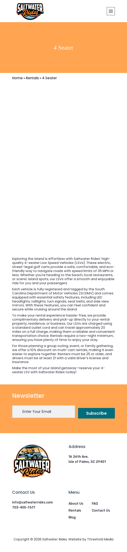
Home (17, 78)
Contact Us (101, 510)
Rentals (32, 78)
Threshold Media (100, 539)
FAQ (95, 503)
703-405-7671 (23, 507)
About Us (76, 503)
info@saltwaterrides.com (32, 502)
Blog (72, 517)
